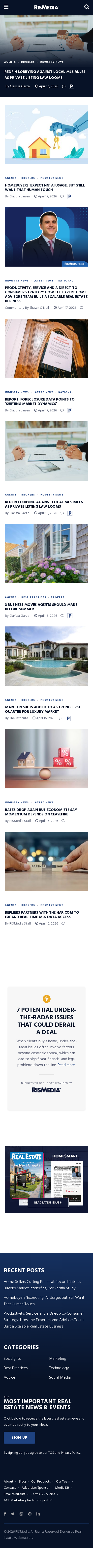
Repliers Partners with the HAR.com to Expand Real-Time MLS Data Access (42, 915)
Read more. (67, 1065)
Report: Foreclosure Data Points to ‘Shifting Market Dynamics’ (40, 402)
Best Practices (33, 597)
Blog (22, 1482)
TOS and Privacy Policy (64, 1452)
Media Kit (62, 1488)
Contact (10, 1488)
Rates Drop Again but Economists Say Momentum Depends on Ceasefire (41, 812)
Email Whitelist (15, 1494)
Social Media (60, 1377)
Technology (59, 1368)
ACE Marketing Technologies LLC (28, 1500)
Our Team (63, 1482)
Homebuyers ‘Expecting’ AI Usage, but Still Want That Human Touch (45, 188)
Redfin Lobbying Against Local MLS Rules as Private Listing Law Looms (44, 504)
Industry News (52, 62)
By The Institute (16, 718)
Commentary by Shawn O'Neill (27, 308)
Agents (10, 62)
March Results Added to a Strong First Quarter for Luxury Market (43, 709)
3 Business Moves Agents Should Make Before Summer (41, 607)
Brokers (28, 62)
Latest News (43, 280)
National (65, 280)
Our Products (41, 1482)
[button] (19, 1438)
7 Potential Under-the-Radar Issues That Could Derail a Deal (46, 1021)
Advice (9, 1377)
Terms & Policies (43, 1494)
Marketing (57, 1359)
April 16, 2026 (46, 86)
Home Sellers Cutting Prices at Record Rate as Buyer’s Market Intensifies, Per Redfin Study (42, 1285)
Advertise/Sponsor (36, 1488)
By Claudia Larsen (17, 196)
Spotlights (12, 1359)
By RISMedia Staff (18, 821)
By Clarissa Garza (18, 86)
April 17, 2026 (45, 196)
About (8, 1482)
